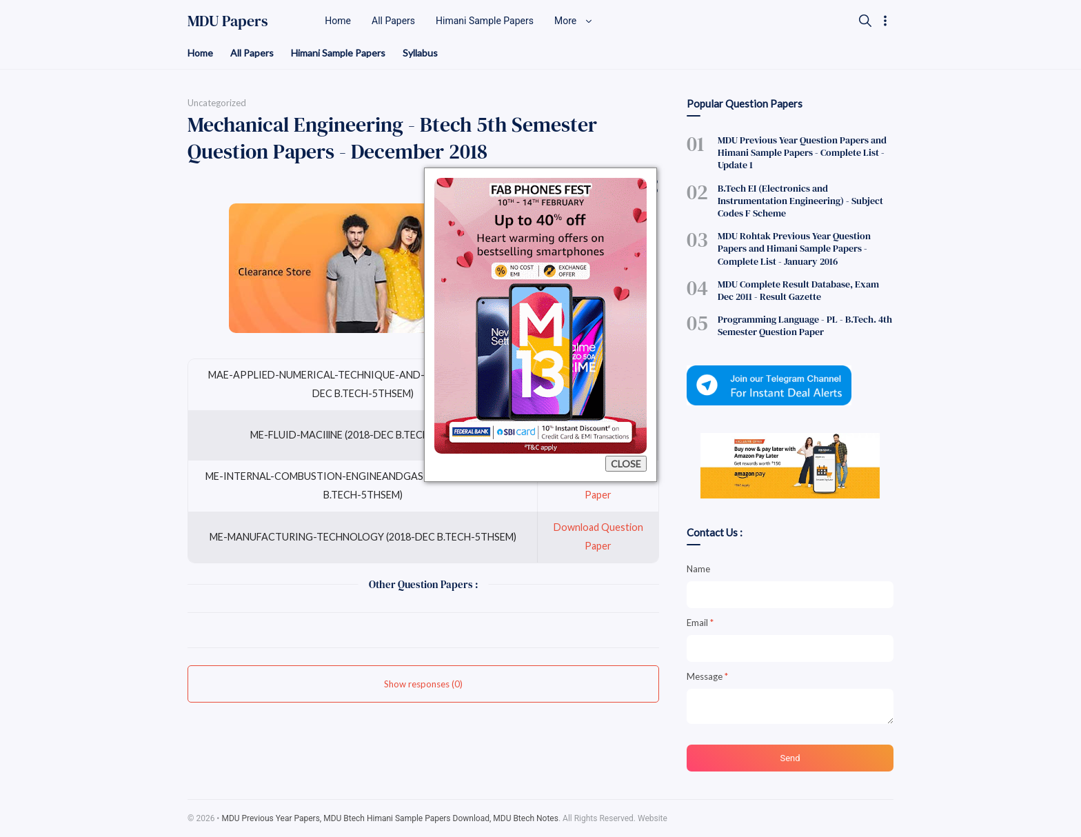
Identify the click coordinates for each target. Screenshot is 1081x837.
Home (200, 53)
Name (698, 568)
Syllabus (420, 53)
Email (700, 622)
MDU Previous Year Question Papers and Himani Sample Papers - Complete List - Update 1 (802, 152)
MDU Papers (228, 20)
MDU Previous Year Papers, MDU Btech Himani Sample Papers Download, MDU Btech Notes (389, 818)
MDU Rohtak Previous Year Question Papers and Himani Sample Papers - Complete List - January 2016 (794, 248)
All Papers (252, 53)
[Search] (865, 20)
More (573, 20)
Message (707, 676)
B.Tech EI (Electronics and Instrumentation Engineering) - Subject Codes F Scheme (800, 200)
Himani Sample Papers (338, 53)
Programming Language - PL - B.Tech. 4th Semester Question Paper (805, 325)
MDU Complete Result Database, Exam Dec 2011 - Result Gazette (798, 290)
